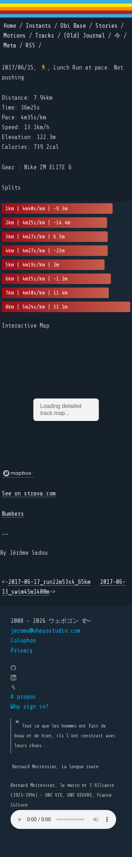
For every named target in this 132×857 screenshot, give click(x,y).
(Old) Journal (84, 35)
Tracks (44, 35)
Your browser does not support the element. (63, 819)
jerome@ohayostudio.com (45, 630)
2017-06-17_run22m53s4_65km (49, 582)
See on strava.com (29, 493)
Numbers (13, 513)
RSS (30, 45)
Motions (15, 35)
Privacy (22, 650)
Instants (38, 25)
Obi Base (73, 25)
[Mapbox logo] (17, 473)
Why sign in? (30, 706)
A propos (23, 696)
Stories (106, 25)
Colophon (23, 640)
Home (10, 25)
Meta (10, 45)
